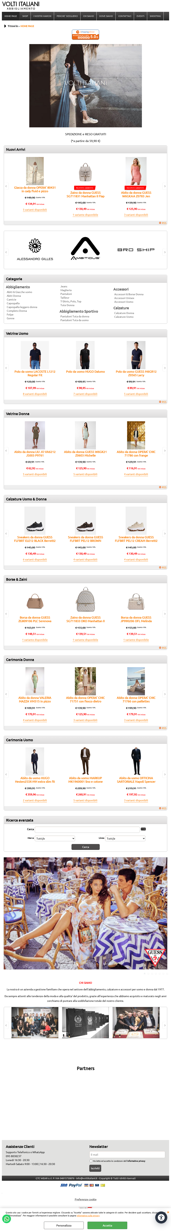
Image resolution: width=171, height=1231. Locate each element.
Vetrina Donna (17, 413)
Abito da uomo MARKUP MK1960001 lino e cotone (85, 779)
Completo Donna (17, 310)
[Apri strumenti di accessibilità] (161, 1217)
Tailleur (64, 297)
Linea (101, 837)
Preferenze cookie (85, 1199)
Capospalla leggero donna (22, 307)
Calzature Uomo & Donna (26, 499)
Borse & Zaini (16, 579)
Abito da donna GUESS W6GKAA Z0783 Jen (136, 194)
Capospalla (13, 303)
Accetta (107, 1225)
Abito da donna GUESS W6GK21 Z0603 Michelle (85, 453)
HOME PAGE (11, 15)
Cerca (30, 829)
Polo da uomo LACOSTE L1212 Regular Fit (34, 373)
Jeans (63, 286)
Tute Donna (67, 305)
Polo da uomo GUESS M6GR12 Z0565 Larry (136, 373)
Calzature (121, 308)
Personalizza (63, 1225)
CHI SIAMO (88, 15)
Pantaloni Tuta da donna (74, 316)
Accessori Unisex (124, 298)
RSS (164, 223)
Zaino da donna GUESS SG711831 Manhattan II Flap (85, 194)
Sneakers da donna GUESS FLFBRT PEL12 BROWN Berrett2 (85, 540)
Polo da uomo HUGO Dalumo (85, 371)
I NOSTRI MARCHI (42, 15)
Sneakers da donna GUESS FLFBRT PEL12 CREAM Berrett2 (136, 538)
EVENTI (140, 15)
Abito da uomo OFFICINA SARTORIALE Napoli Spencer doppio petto (136, 781)
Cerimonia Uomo (19, 740)
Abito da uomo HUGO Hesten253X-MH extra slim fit (35, 779)
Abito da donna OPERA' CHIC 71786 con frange (136, 453)
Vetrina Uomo (17, 333)
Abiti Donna (14, 295)
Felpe (10, 314)
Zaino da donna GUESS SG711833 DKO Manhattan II (85, 619)
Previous (6, 913)
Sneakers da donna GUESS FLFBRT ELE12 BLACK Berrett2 (35, 538)
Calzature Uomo (123, 316)
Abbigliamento (18, 287)
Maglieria (66, 290)
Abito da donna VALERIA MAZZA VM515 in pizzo (34, 699)
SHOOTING (155, 15)
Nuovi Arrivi (15, 149)
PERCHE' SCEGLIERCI (67, 15)
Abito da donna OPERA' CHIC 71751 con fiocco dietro (85, 699)
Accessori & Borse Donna (128, 294)
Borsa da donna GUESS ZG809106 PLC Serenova (34, 619)
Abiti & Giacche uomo (19, 292)
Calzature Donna (124, 313)
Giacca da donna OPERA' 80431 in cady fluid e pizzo (35, 189)
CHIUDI (168, 1212)
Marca (31, 837)
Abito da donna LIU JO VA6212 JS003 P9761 (35, 453)
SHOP (25, 15)
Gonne (10, 318)
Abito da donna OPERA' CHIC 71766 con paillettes (136, 699)
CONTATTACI (124, 15)
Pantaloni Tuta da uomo (74, 320)
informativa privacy (136, 1160)
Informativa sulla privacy (88, 1215)
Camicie (11, 299)
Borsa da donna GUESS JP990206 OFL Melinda (136, 619)
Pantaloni (66, 293)
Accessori (121, 289)
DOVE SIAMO (106, 15)
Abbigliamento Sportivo (79, 311)
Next (164, 913)
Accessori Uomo (123, 301)
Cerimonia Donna (20, 659)
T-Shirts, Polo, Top (70, 301)
